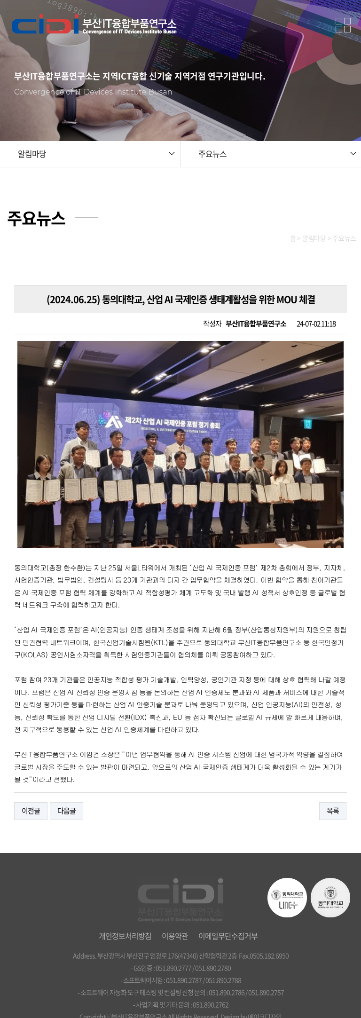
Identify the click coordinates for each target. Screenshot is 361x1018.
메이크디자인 (265, 988)
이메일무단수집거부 (228, 907)
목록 (333, 783)
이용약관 (175, 907)
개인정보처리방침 (125, 907)
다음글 (66, 783)
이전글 (31, 783)
